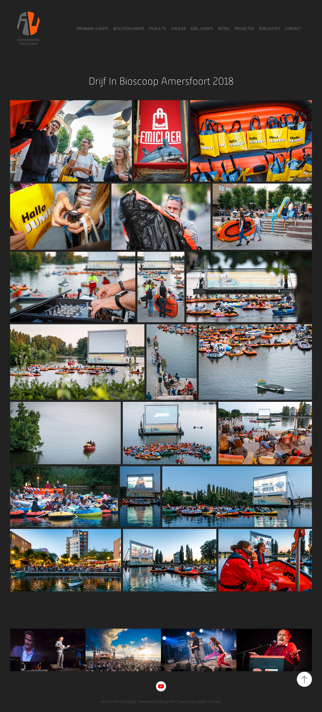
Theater (178, 29)
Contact (293, 29)
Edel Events (202, 29)
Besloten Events (128, 29)
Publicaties (269, 29)
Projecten (244, 29)
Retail (224, 29)
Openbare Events (92, 29)
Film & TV (157, 29)
